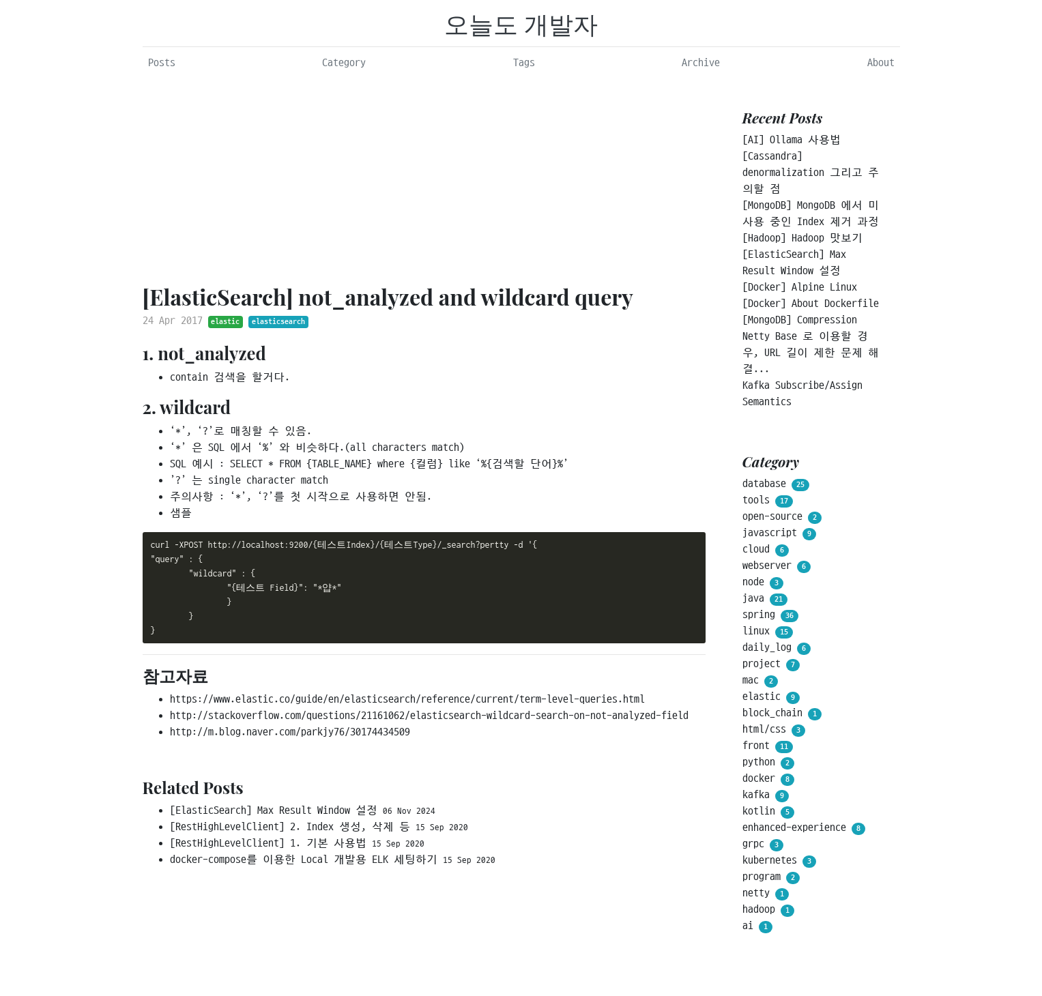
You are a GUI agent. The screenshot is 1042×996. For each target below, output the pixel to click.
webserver (776, 566)
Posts (161, 63)
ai (757, 926)
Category (344, 63)
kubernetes (779, 861)
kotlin (768, 812)
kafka (765, 795)
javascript (779, 533)
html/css (773, 730)
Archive (701, 63)
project (771, 664)
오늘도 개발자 (521, 23)
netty (765, 893)
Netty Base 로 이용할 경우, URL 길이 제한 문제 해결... (810, 352)
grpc (762, 844)
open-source (782, 517)
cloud (765, 550)
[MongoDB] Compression (799, 320)
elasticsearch (278, 321)
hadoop (768, 910)
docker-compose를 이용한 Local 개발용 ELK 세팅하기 (332, 859)
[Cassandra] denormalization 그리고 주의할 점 (810, 172)
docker (768, 779)
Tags (524, 63)
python (768, 763)
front (767, 746)
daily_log (776, 648)
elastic (225, 321)
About (881, 63)
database (775, 484)
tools (767, 501)
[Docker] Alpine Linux (799, 287)
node (762, 582)
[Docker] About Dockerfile (810, 303)
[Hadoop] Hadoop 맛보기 (802, 238)
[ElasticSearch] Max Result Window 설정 (302, 810)
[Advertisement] (424, 178)
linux (767, 632)
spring (770, 615)
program (771, 877)
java (764, 599)
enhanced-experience (803, 828)
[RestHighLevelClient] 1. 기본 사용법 (297, 843)
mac (760, 681)
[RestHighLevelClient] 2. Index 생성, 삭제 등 (319, 827)
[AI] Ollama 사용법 (791, 140)
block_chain (782, 713)
